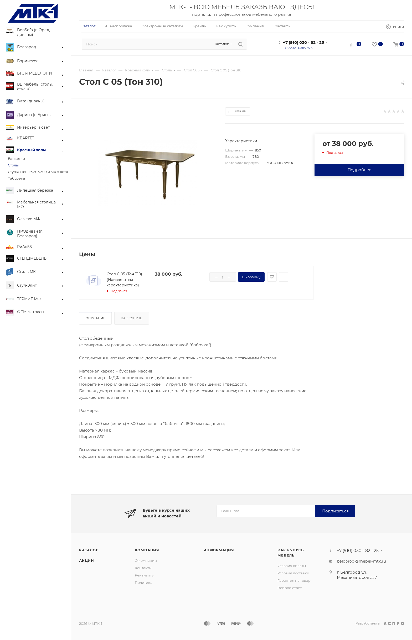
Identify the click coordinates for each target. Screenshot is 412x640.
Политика (143, 582)
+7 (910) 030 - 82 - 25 (303, 42)
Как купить (131, 318)
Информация (218, 550)
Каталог (88, 550)
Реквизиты (144, 575)
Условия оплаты (291, 566)
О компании (146, 560)
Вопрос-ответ (289, 588)
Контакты (143, 568)
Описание (95, 318)
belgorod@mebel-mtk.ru (361, 561)
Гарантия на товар (294, 580)
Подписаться (335, 510)
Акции (86, 560)
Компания (147, 550)
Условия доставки (293, 573)
